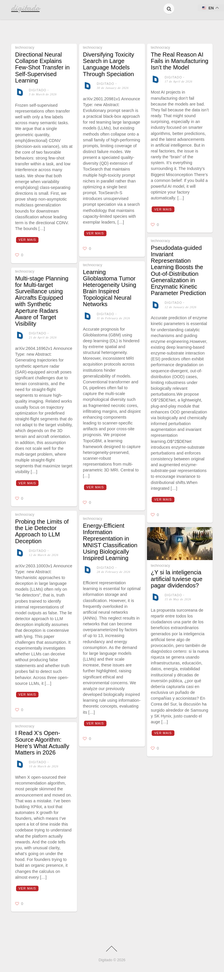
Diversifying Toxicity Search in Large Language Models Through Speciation (108, 64)
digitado (37, 90)
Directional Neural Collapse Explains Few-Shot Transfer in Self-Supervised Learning (42, 67)
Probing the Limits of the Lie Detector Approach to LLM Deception (42, 531)
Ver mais (27, 239)
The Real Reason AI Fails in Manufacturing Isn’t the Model (179, 61)
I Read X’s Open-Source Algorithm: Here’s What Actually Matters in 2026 (42, 743)
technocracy (24, 47)
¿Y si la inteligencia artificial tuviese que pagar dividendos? (176, 578)
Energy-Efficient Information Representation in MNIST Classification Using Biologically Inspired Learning (110, 541)
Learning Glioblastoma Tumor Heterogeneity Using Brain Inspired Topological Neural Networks (109, 288)
